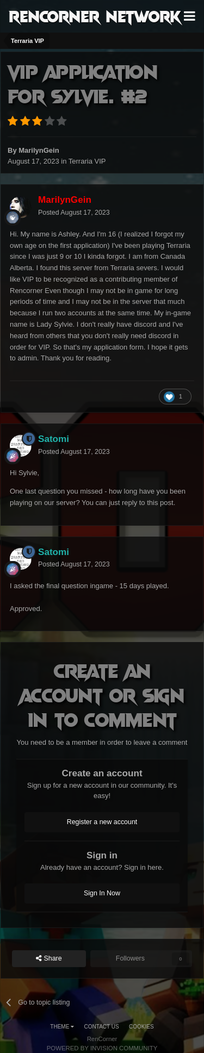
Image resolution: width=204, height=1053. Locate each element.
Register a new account (102, 822)
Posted (74, 212)
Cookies (141, 1027)
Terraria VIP (87, 161)
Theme (62, 1027)
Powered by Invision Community (102, 1048)
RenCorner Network (95, 16)
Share (49, 959)
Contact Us (101, 1027)
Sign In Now (102, 893)
